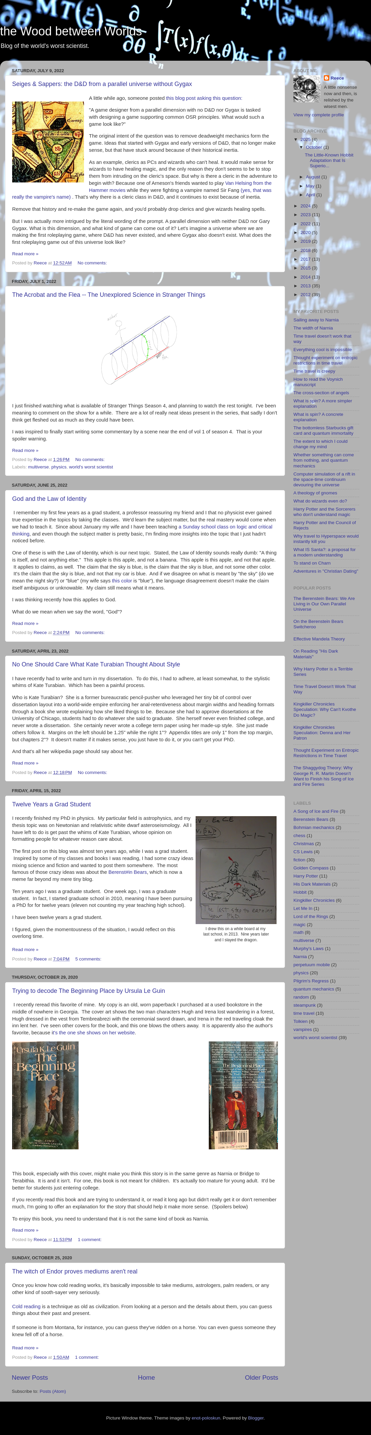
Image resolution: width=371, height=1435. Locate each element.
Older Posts (261, 1377)
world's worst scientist (91, 466)
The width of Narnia (313, 328)
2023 (306, 214)
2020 (306, 232)
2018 (306, 250)
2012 (306, 294)
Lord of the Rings (310, 916)
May (311, 186)
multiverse (38, 466)
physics (58, 466)
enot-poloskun (206, 1417)
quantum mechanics (313, 989)
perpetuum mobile (311, 964)
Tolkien (300, 1021)
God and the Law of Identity (49, 498)
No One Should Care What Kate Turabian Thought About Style (96, 664)
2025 (306, 139)
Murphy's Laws (308, 948)
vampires (302, 1029)
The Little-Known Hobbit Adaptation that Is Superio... (329, 160)
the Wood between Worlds (71, 31)
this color (122, 580)
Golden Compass (311, 867)
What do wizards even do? (320, 501)
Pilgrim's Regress (311, 980)
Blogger (256, 1417)
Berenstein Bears (311, 819)
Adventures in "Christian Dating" (325, 571)
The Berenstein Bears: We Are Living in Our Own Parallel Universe (324, 604)
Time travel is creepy (314, 371)
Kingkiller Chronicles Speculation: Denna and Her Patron (322, 733)
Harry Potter (305, 876)
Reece (337, 78)
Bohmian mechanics (314, 827)
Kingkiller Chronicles (314, 900)
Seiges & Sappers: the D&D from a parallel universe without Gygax (102, 84)
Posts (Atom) (53, 1391)
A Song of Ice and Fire (316, 811)
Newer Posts (30, 1377)
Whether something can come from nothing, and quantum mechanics (323, 460)
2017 (306, 259)
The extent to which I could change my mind (320, 444)
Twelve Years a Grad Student (51, 804)
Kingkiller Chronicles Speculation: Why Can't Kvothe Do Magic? (324, 709)
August (313, 176)
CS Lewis (303, 851)
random (301, 997)
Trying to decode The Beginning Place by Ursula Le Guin (88, 990)
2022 (306, 223)
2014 (306, 277)
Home (146, 1377)
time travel (303, 1013)
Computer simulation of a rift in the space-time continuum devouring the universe (324, 479)
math (298, 932)
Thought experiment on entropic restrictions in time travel (325, 360)
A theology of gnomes (315, 492)
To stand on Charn (312, 563)
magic (299, 924)
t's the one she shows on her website (94, 1032)
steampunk (304, 1005)
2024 (306, 205)
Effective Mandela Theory (319, 638)
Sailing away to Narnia (316, 319)
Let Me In (302, 908)
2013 (306, 285)
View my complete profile (318, 114)
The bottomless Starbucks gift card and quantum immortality (323, 430)
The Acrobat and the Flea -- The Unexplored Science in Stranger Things (108, 294)
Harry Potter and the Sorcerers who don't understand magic (324, 512)
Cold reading (26, 1306)
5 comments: (89, 959)
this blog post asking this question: (204, 98)
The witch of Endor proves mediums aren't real (75, 1271)
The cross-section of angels (321, 392)
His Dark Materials (312, 884)
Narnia (300, 956)
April (311, 194)
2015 (306, 267)
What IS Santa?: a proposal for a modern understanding (324, 552)
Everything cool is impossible (322, 349)
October (314, 147)
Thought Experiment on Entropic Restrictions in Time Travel (326, 753)
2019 (306, 241)
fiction (299, 859)
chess (299, 835)
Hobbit (300, 892)
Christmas (303, 843)
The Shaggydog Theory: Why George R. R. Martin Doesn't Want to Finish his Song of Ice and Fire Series (323, 776)
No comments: (93, 262)
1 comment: (90, 1239)
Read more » (25, 253)
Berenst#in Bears (128, 872)
